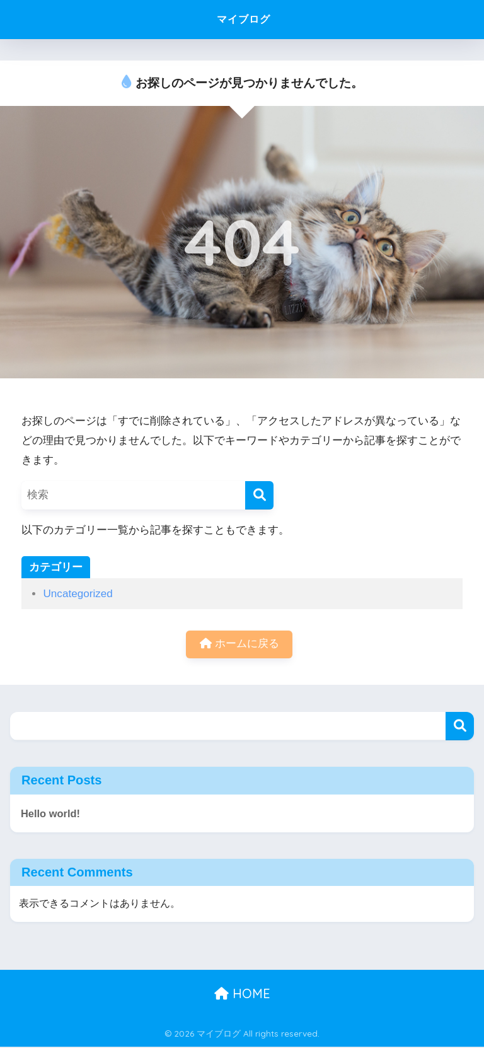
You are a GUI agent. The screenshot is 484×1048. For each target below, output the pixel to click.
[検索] (259, 495)
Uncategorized (77, 594)
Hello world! (51, 814)
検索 (460, 727)
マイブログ (243, 19)
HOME (242, 995)
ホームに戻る (239, 645)
